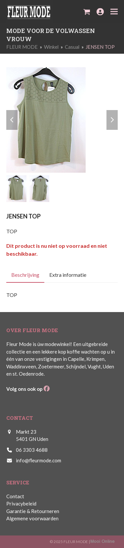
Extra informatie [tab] (67, 275)
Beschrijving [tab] (25, 275)
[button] (86, 11)
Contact (15, 496)
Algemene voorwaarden (32, 518)
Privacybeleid (21, 503)
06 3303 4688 (32, 450)
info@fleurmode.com (38, 460)
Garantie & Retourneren (32, 511)
